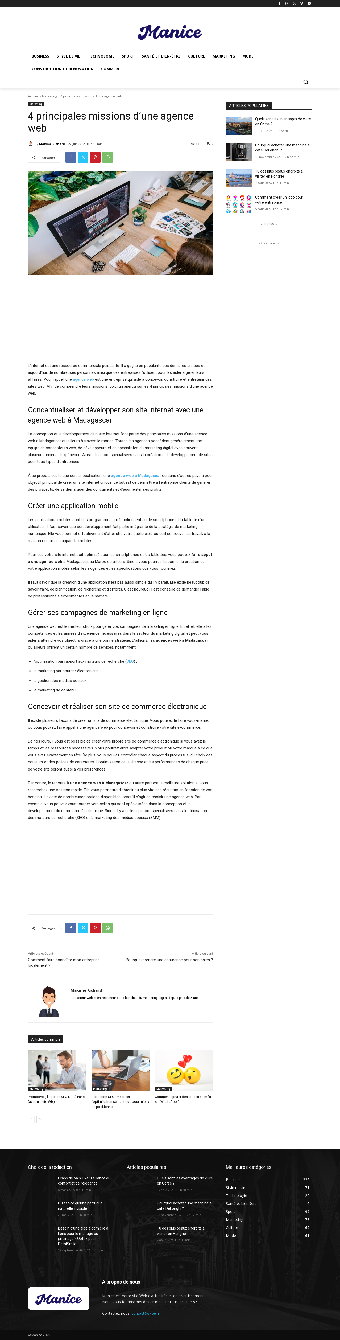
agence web (83, 379)
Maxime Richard (52, 144)
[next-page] (39, 1119)
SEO (130, 661)
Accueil (33, 96)
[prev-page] (31, 1119)
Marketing (49, 96)
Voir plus (268, 224)
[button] (305, 81)
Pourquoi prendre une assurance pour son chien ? (169, 959)
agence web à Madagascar (136, 475)
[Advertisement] (120, 319)
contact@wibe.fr (145, 1313)
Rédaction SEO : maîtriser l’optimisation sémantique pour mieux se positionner (120, 1101)
